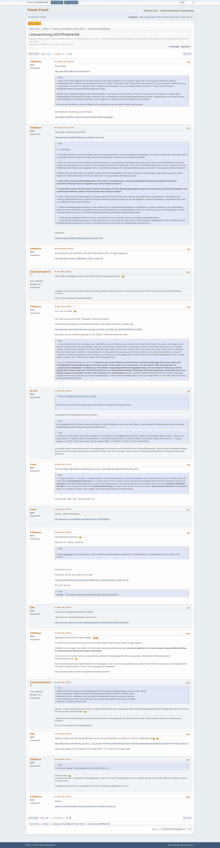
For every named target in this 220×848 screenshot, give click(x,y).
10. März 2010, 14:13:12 (63, 464)
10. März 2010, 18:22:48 (63, 532)
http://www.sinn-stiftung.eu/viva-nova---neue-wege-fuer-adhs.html (96, 469)
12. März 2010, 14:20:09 (63, 734)
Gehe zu (155, 829)
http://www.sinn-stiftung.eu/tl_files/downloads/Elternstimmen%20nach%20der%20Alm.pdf (92, 622)
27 (68, 54)
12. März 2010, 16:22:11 (63, 759)
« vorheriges (173, 47)
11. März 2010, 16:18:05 (63, 607)
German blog (149, 17)
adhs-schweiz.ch (120, 253)
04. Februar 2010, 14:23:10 (64, 127)
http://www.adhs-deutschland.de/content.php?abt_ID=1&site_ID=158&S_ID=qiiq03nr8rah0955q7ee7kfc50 (98, 329)
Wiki (141, 17)
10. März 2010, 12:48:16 (63, 306)
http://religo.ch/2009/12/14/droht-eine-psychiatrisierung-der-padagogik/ (84, 117)
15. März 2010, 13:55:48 (63, 796)
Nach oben (33, 818)
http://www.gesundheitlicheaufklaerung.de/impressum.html (79, 238)
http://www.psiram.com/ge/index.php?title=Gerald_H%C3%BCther (82, 519)
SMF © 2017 (38, 845)
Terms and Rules (178, 845)
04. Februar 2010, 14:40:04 (64, 248)
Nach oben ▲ (189, 845)
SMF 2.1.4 (29, 845)
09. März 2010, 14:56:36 (63, 272)
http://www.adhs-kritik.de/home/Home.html (72, 71)
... (53, 54)
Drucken (187, 54)
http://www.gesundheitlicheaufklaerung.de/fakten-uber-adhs (79, 137)
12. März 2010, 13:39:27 (63, 682)
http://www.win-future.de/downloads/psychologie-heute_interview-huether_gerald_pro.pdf (92, 580)
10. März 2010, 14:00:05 (63, 391)
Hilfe (169, 845)
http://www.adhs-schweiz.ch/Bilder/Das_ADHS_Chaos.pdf (79, 258)
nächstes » (186, 47)
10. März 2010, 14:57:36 (63, 509)
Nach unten (33, 54)
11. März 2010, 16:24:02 (63, 633)
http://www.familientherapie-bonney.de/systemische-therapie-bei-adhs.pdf (85, 806)
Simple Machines (49, 845)
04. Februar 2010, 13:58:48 (64, 61)
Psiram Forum (38, 10)
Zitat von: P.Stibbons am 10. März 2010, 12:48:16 (77, 396)
